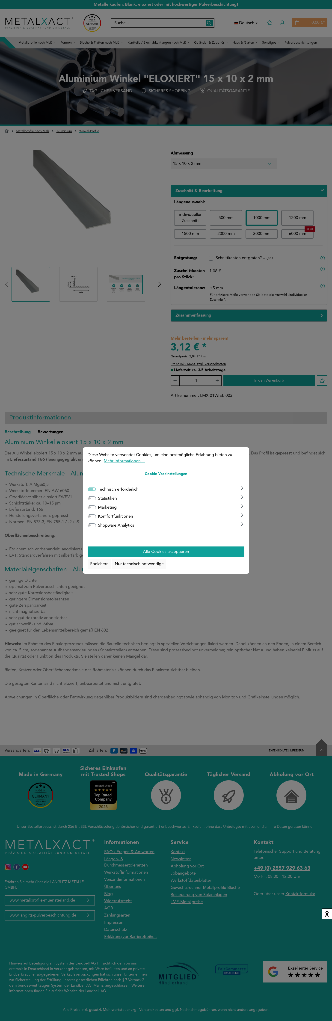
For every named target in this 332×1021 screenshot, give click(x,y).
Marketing (107, 507)
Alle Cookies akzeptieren (166, 552)
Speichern (99, 564)
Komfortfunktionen (115, 516)
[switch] (92, 498)
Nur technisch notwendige (139, 564)
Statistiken (107, 498)
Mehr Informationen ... (124, 461)
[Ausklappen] (242, 488)
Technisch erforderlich (118, 489)
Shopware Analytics (116, 525)
